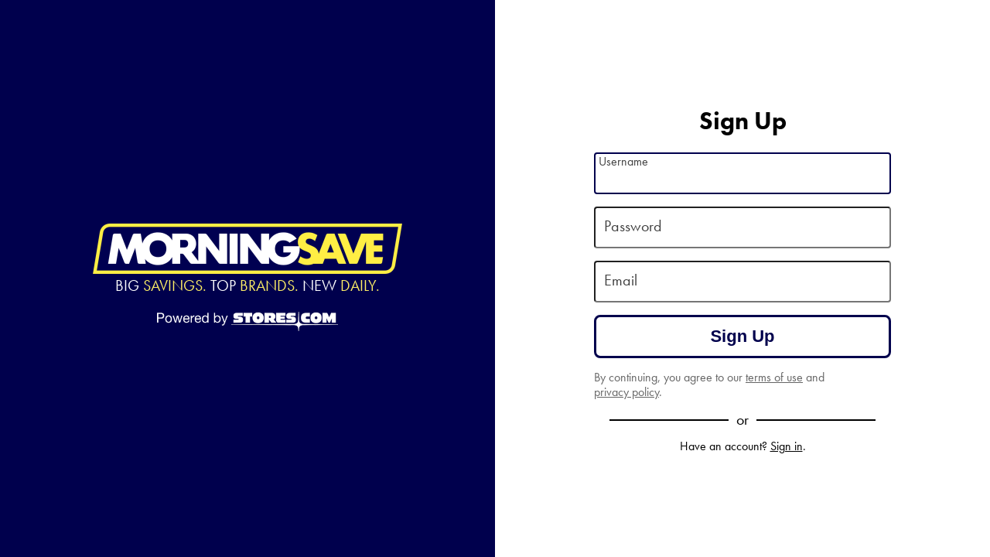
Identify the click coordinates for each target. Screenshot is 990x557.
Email (620, 280)
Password (633, 226)
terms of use (774, 377)
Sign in (786, 446)
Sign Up (742, 336)
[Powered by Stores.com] (247, 322)
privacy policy (626, 392)
